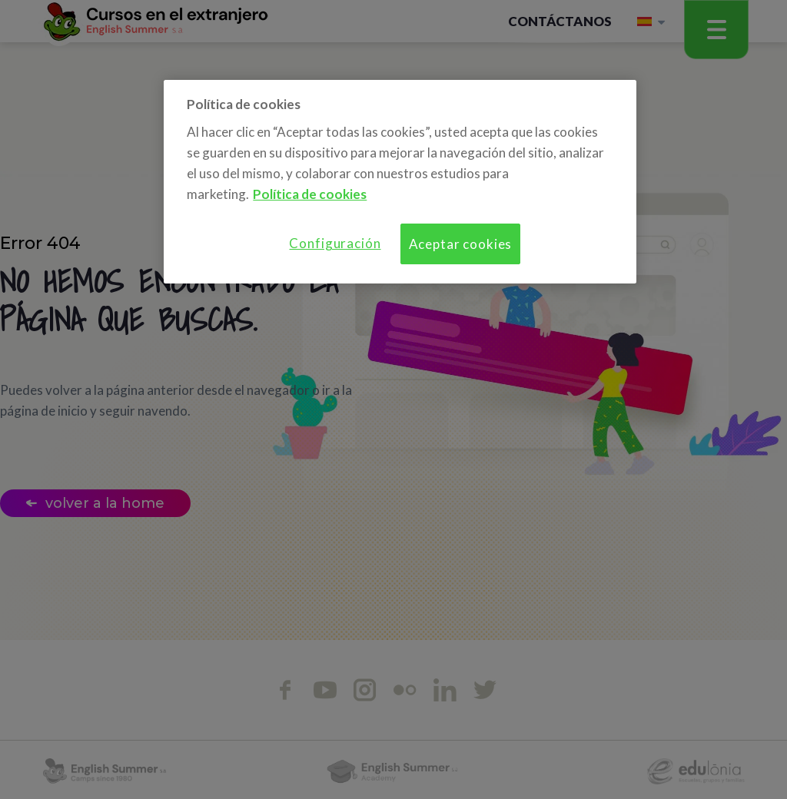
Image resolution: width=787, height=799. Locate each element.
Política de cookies (310, 194)
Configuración (334, 243)
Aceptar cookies (461, 244)
